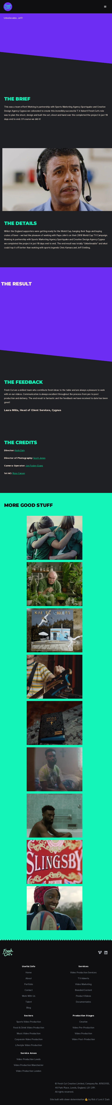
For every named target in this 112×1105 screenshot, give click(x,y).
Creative (83, 1021)
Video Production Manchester (28, 1065)
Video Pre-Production (83, 1027)
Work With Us (28, 996)
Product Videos (83, 996)
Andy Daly (19, 450)
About (29, 978)
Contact (29, 990)
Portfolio (28, 984)
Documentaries (83, 1001)
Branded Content (83, 990)
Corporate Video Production (28, 1039)
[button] (105, 6)
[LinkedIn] (106, 952)
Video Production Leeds (29, 1059)
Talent (28, 1001)
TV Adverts (83, 978)
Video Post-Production (83, 1039)
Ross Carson (18, 473)
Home (29, 972)
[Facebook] (100, 952)
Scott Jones (39, 458)
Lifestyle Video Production (28, 1045)
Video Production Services (83, 972)
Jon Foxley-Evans (34, 465)
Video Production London (28, 1071)
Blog (28, 1007)
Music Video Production (28, 1033)
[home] (7, 6)
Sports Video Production (28, 1021)
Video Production (83, 1033)
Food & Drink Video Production (28, 1027)
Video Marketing (83, 984)
